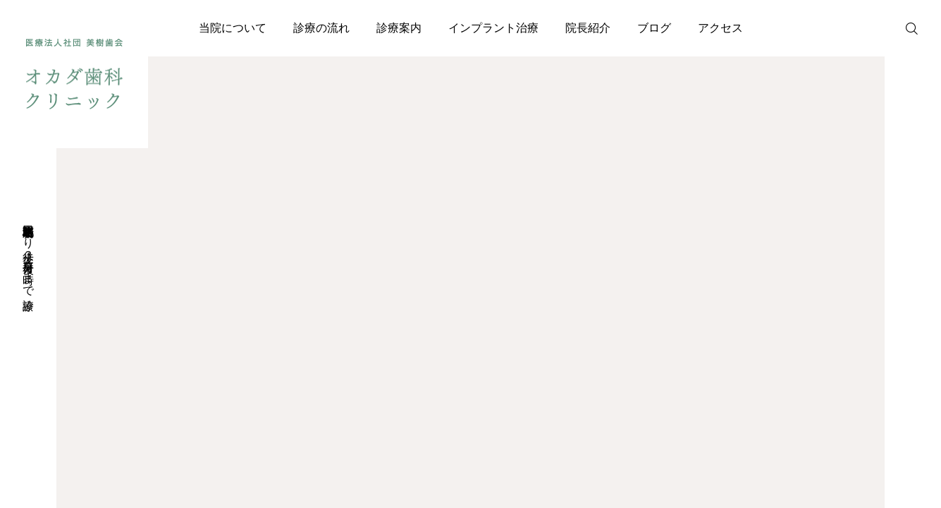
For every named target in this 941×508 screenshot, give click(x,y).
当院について (232, 28)
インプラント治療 (493, 28)
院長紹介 (587, 28)
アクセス (720, 28)
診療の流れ (321, 28)
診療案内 (399, 28)
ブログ (654, 28)
